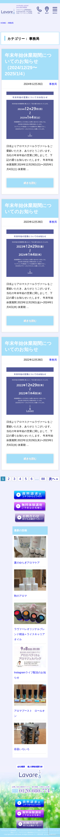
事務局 (10, 23)
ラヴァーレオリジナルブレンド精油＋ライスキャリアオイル (29, 634)
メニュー (55, 10)
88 (43, 479)
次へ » (53, 479)
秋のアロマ (20, 595)
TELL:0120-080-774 (39, 10)
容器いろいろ (21, 749)
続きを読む (30, 183)
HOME (3, 23)
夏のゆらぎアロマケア (27, 562)
